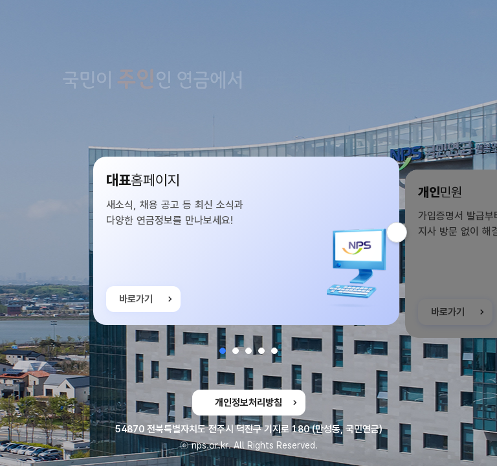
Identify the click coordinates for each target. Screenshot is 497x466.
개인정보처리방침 (248, 402)
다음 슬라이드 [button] (406, 232)
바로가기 (136, 301)
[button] (222, 351)
